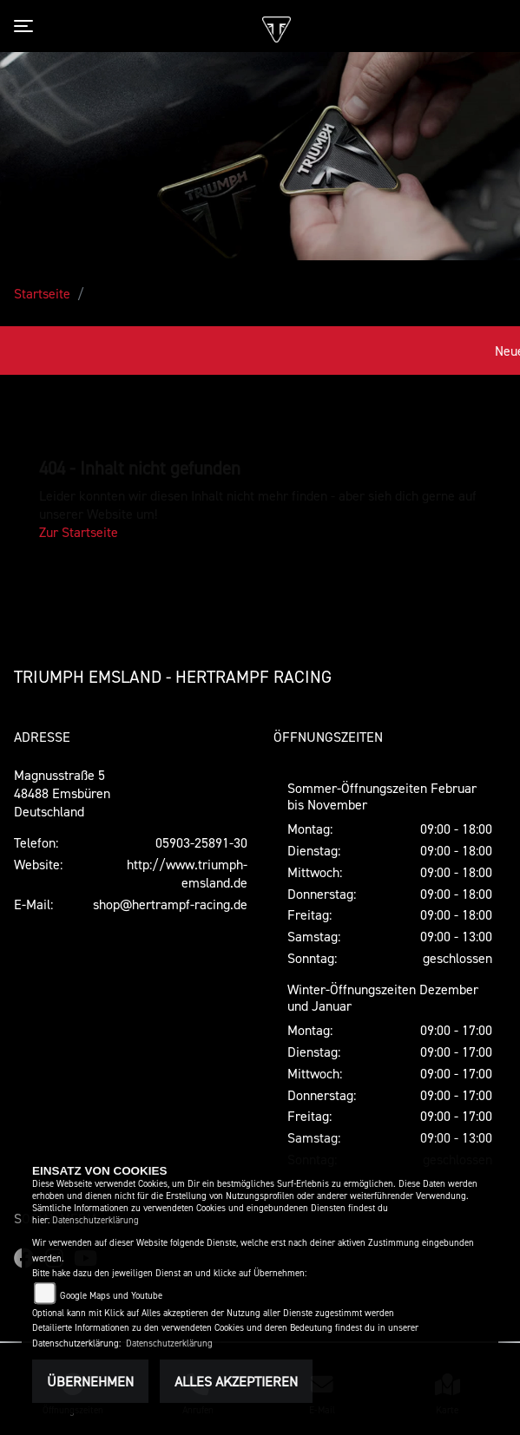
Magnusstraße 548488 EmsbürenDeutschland (62, 793)
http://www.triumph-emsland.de (187, 873)
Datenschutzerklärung (95, 1220)
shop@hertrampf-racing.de (170, 904)
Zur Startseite (78, 532)
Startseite (42, 293)
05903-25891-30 (201, 842)
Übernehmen (90, 1381)
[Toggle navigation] (27, 26)
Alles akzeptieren (236, 1381)
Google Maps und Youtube (111, 1295)
